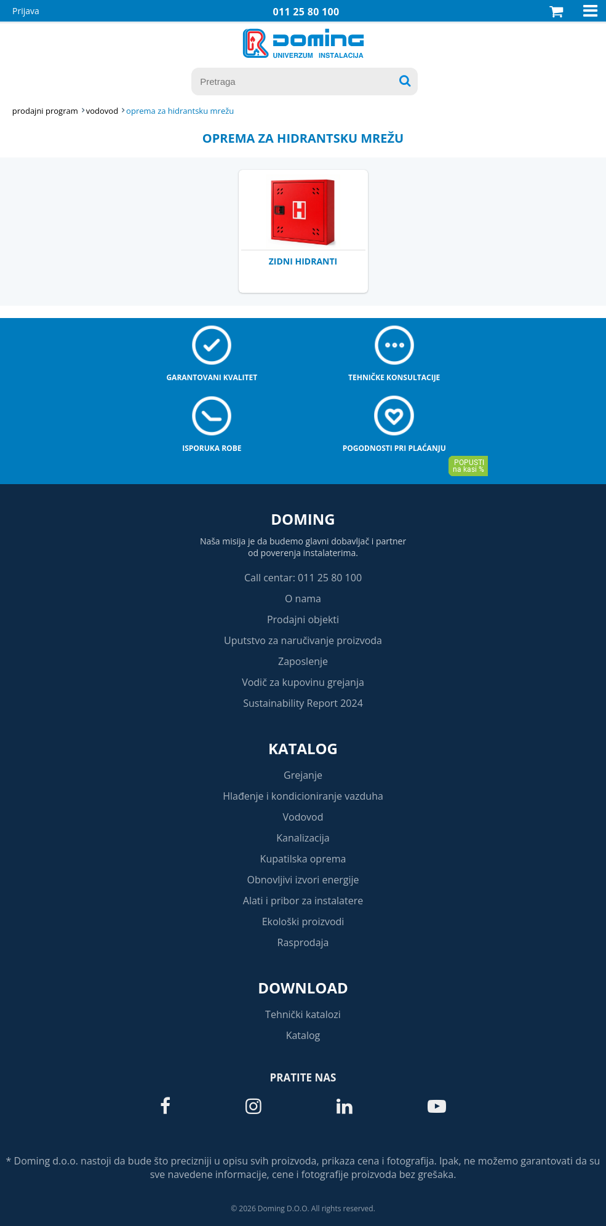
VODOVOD (102, 110)
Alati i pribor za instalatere (303, 900)
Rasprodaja (303, 942)
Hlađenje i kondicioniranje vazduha (303, 796)
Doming (303, 519)
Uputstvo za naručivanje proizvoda (303, 640)
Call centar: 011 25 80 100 (303, 577)
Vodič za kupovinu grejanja (303, 682)
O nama (303, 598)
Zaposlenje (303, 661)
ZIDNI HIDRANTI (303, 261)
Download (303, 987)
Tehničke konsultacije (394, 377)
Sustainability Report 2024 (303, 703)
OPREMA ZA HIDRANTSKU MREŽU (180, 110)
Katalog (303, 748)
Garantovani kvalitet (211, 377)
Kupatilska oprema (303, 859)
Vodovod (303, 817)
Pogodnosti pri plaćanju (394, 448)
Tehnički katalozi (303, 1014)
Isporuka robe (211, 448)
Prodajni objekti (303, 619)
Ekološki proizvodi (303, 921)
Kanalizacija (303, 838)
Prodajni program (45, 110)
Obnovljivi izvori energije (303, 879)
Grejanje (303, 775)
